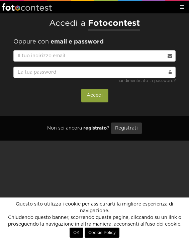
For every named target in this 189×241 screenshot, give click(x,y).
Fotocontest (27, 7)
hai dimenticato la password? (146, 81)
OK (76, 233)
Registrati (126, 128)
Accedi (95, 95)
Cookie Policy (102, 233)
